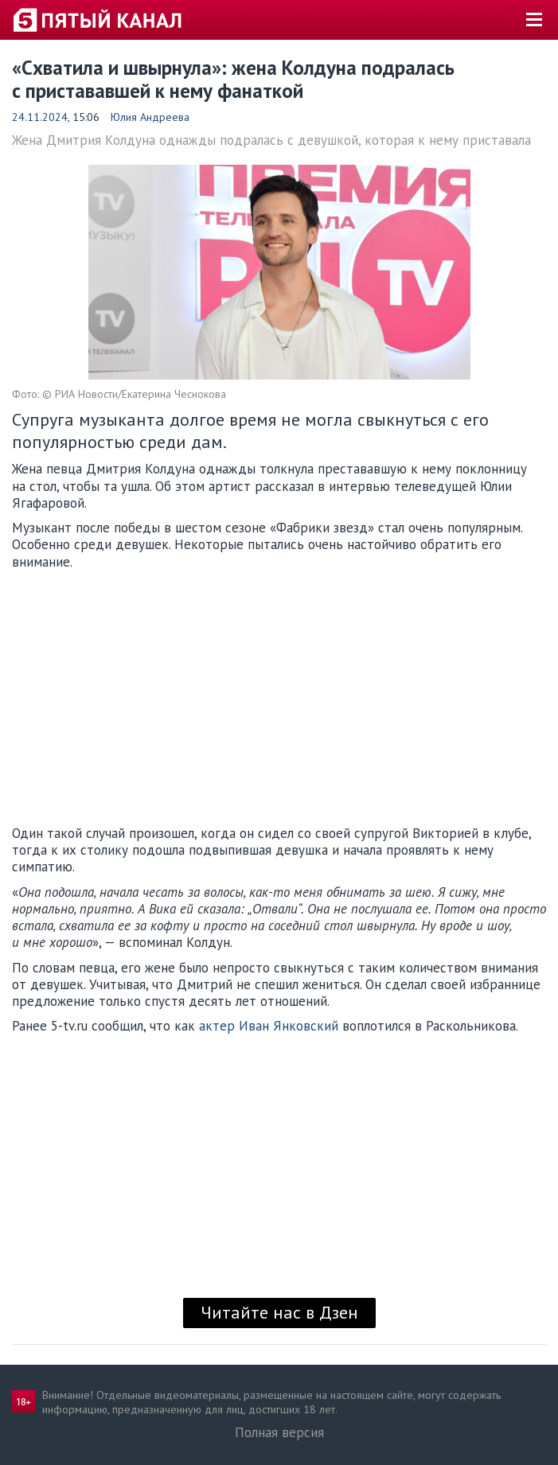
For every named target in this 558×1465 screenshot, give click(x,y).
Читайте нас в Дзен (279, 1312)
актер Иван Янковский (268, 1025)
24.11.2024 (40, 117)
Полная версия (279, 1432)
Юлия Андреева (150, 117)
